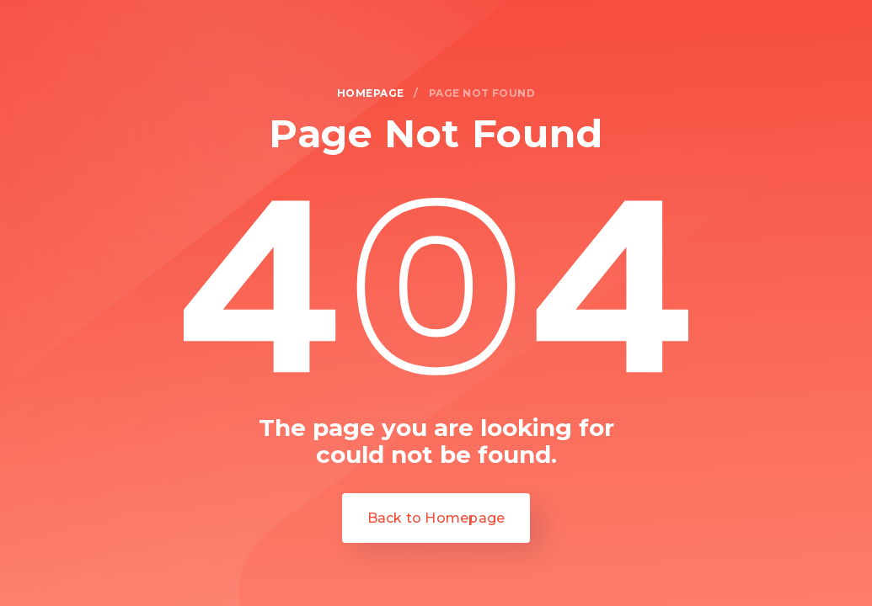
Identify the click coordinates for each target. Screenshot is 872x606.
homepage (370, 93)
